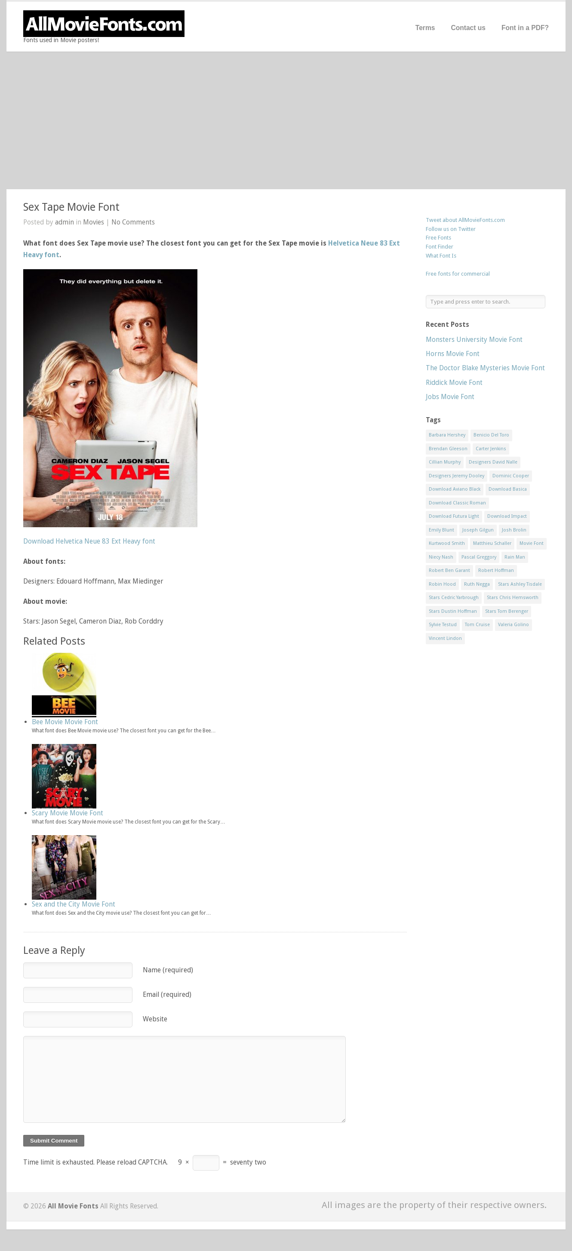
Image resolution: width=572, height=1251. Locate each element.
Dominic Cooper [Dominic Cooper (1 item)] (510, 476)
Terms (425, 27)
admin (64, 222)
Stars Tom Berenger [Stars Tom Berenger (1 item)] (506, 611)
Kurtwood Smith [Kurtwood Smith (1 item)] (447, 543)
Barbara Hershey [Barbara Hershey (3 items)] (447, 435)
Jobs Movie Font (450, 397)
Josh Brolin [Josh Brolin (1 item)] (514, 530)
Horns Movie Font (453, 354)
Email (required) (167, 994)
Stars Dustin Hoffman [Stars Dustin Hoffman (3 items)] (453, 611)
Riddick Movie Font (454, 382)
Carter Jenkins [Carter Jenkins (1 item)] (491, 449)
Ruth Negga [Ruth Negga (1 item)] (477, 584)
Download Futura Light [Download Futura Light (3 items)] (454, 516)
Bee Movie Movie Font (65, 722)
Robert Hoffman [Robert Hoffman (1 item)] (496, 570)
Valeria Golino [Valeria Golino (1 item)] (513, 624)
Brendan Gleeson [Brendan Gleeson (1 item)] (448, 449)
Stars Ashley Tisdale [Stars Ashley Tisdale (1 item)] (520, 584)
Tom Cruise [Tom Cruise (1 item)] (477, 624)
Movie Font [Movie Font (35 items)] (532, 543)
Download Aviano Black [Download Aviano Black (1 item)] (454, 489)
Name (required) (168, 970)
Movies (93, 222)
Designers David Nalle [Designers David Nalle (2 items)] (493, 462)
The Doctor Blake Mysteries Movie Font (485, 368)
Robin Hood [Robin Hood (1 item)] (442, 584)
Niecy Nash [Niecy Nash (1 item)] (441, 557)
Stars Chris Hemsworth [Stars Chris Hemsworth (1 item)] (512, 597)
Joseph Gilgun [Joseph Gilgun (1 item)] (478, 530)
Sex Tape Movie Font (71, 207)
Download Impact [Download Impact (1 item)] (507, 516)
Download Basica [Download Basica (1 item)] (508, 489)
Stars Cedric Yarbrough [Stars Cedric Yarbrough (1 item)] (454, 597)
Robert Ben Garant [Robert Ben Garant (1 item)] (449, 570)
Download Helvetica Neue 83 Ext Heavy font (89, 541)
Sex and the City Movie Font (73, 904)
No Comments (133, 222)
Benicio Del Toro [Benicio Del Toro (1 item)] (491, 435)
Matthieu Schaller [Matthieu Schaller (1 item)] (492, 543)
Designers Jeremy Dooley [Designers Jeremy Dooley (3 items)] (456, 476)
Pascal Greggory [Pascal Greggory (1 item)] (478, 557)
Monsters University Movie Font (474, 339)
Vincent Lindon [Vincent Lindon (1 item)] (445, 638)
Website (155, 1019)
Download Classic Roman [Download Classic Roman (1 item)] (457, 503)
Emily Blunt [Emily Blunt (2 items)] (441, 530)
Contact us (468, 27)
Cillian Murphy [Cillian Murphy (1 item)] (445, 462)
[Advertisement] (286, 120)
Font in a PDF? (525, 27)
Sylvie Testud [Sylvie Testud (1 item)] (443, 624)
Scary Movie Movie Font (67, 813)
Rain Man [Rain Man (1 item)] (514, 557)
